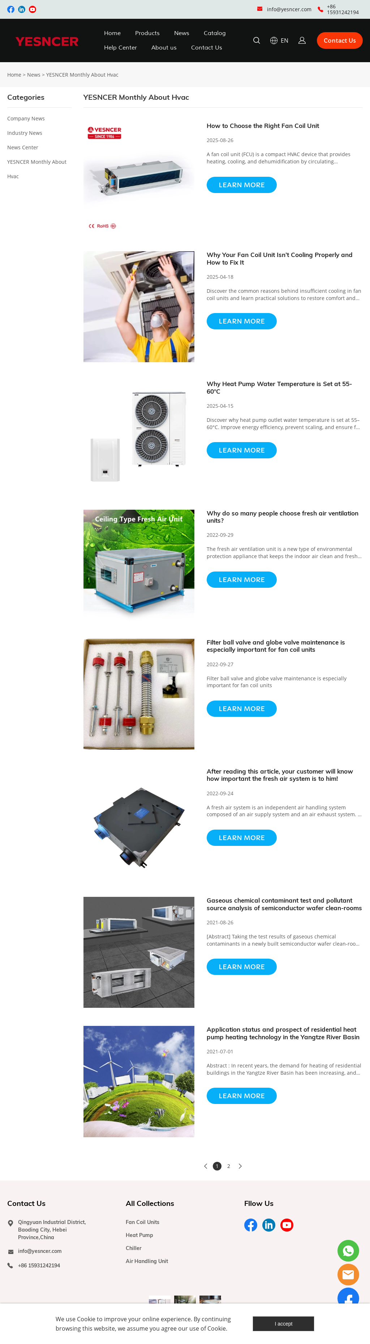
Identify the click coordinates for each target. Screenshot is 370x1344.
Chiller (133, 1248)
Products (147, 33)
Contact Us (206, 47)
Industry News (24, 132)
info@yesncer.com (289, 9)
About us (164, 47)
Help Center (120, 47)
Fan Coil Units (142, 1222)
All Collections (150, 1203)
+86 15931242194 (343, 9)
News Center (22, 147)
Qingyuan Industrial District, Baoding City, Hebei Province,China (52, 1230)
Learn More (242, 185)
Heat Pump (139, 1235)
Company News (26, 118)
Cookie (86, 1319)
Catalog (215, 33)
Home (112, 33)
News (181, 33)
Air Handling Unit (147, 1261)
